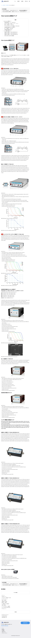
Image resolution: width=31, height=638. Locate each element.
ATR (6, 1)
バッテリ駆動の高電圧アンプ (7, 30)
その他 (15, 611)
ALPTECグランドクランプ (5, 614)
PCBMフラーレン (4, 596)
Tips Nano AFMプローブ (23, 11)
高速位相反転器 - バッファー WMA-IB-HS (10, 22)
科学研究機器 (7, 5)
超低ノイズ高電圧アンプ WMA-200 (9, 24)
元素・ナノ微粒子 (4, 600)
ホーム (15, 1)
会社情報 (22, 1)
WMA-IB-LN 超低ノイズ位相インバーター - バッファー (11, 23)
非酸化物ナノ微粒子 (4, 601)
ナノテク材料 (15, 592)
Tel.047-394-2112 (4, 625)
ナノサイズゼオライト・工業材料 (6, 606)
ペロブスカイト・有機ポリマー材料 (6, 597)
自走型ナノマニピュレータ (15, 11)
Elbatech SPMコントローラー (14, 10)
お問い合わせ (26, 1)
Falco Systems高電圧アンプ (7, 21)
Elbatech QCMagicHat (6, 10)
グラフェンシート (4, 608)
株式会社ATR (14, 635)
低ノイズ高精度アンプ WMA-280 (9, 28)
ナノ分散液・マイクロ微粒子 (5, 603)
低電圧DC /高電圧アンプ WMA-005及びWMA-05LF (11, 34)
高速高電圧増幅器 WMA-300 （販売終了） (10, 27)
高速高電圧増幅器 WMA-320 (8, 29)
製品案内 (18, 1)
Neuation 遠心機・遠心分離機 (7, 11)
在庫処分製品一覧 (4, 617)
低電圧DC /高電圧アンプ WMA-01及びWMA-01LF (11, 33)
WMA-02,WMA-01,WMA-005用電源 (9, 35)
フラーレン (3, 595)
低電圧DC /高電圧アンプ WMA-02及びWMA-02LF (11, 32)
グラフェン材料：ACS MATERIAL (6, 607)
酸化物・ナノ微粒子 (4, 602)
